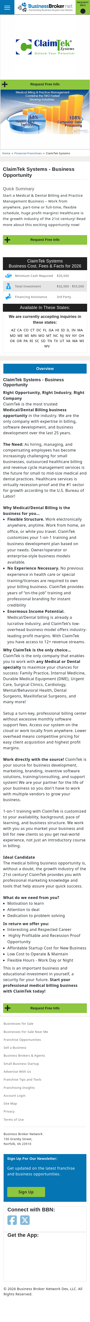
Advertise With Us (17, 1071)
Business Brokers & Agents (24, 1055)
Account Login (15, 1095)
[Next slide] (82, 119)
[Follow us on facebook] (12, 1220)
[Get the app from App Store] (24, 1257)
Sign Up (26, 1192)
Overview (45, 369)
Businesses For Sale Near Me (26, 1032)
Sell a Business (15, 1047)
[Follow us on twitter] (25, 1220)
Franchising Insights (19, 1087)
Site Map (10, 1103)
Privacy (9, 1111)
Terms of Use (14, 1119)
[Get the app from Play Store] (62, 1257)
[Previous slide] (8, 119)
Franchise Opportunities (22, 1039)
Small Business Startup (21, 1063)
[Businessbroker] (45, 6)
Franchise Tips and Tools (22, 1079)
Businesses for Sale (18, 1023)
